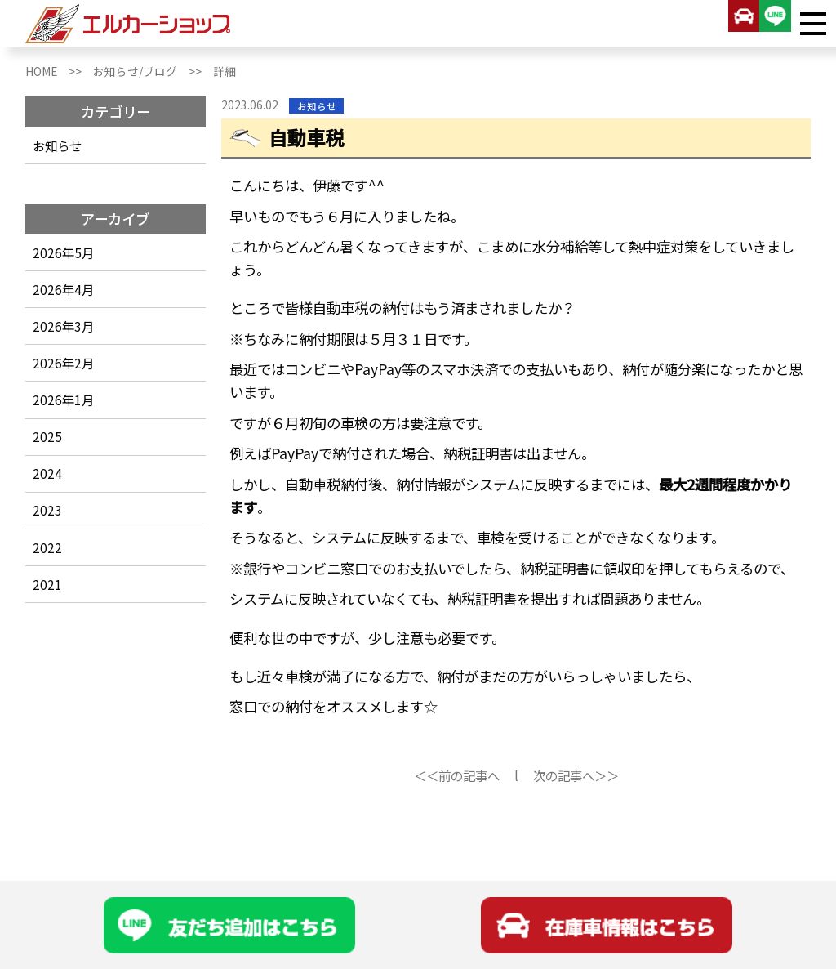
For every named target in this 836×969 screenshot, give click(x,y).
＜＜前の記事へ (457, 775)
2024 (47, 473)
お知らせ (57, 145)
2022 (47, 547)
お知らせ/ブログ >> (153, 71)
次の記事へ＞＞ (576, 775)
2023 (47, 510)
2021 (47, 584)
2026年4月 (63, 289)
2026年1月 (63, 400)
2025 (47, 436)
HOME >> (59, 71)
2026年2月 (63, 363)
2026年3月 (63, 326)
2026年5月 (63, 252)
